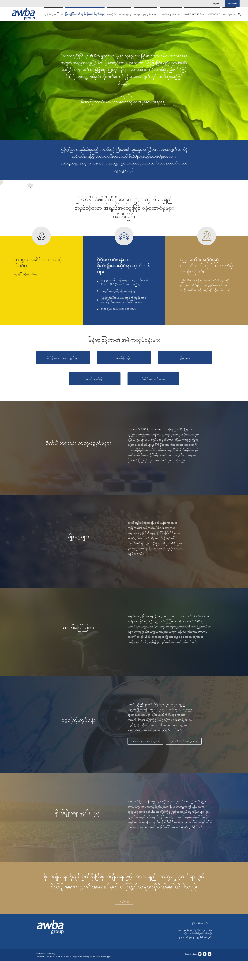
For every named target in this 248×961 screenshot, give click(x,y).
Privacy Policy (83, 956)
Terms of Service (99, 956)
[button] (239, 14)
